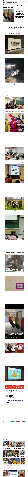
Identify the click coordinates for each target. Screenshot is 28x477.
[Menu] (3, 1)
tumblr (14, 291)
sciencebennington (15, 210)
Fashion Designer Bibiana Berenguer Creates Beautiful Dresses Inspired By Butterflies (7, 456)
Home (3, 2)
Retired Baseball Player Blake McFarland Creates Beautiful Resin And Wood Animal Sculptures (19, 448)
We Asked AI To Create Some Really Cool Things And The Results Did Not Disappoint (8, 448)
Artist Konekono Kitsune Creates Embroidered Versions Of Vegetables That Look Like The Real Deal (8, 466)
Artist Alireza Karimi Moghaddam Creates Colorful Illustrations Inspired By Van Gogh (19, 465)
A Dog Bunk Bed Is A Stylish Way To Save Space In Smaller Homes (19, 456)
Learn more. (18, 417)
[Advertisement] (14, 90)
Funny (5, 2)
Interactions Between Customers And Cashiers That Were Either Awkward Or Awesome (8, 426)
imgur (14, 339)
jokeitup (14, 381)
